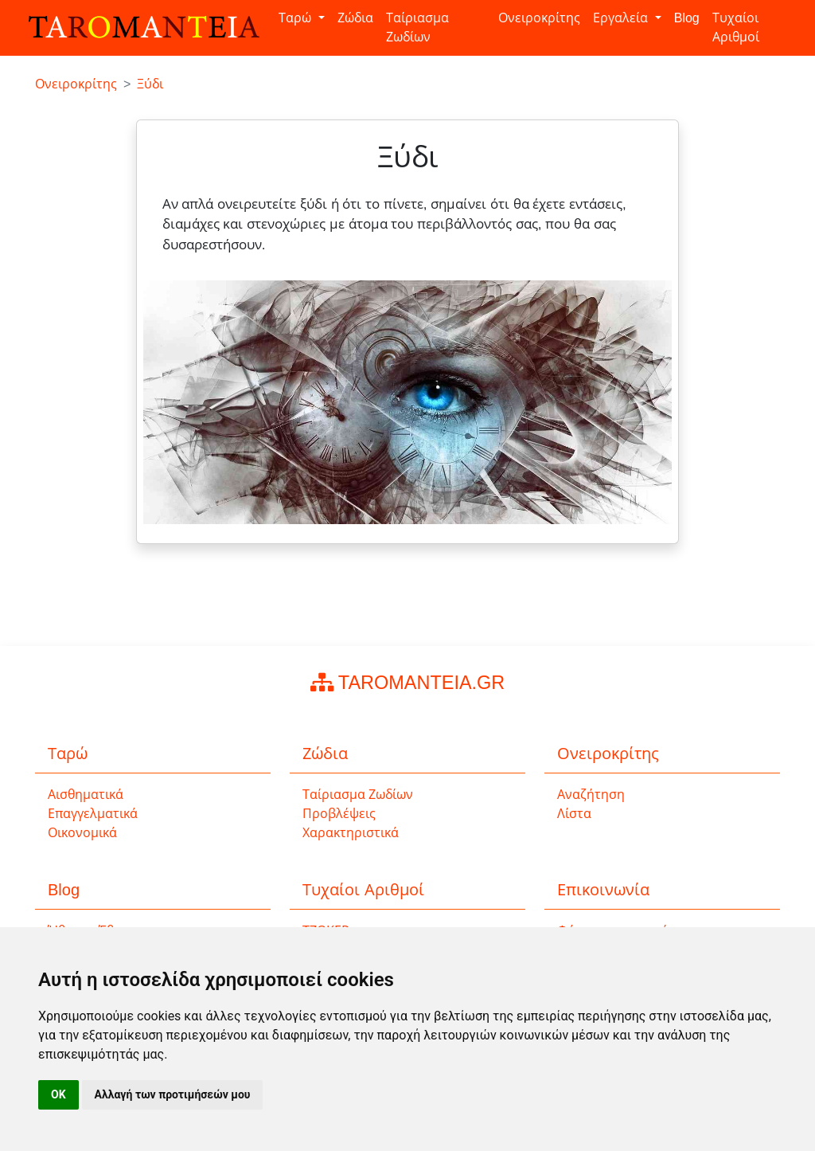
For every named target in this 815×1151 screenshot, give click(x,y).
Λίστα (574, 813)
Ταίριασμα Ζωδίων (417, 27)
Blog (687, 18)
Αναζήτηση (591, 794)
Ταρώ (296, 18)
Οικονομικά (82, 833)
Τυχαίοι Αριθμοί (735, 27)
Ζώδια (355, 18)
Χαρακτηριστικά (350, 833)
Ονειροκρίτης (539, 18)
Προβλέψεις (339, 813)
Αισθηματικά (85, 794)
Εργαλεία (622, 18)
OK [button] (58, 1094)
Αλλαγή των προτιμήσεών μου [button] (173, 1094)
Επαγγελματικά (93, 813)
